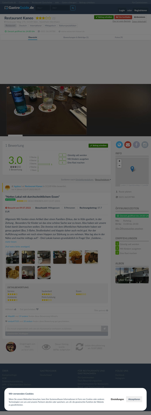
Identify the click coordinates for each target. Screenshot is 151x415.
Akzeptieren (134, 399)
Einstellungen (117, 399)
